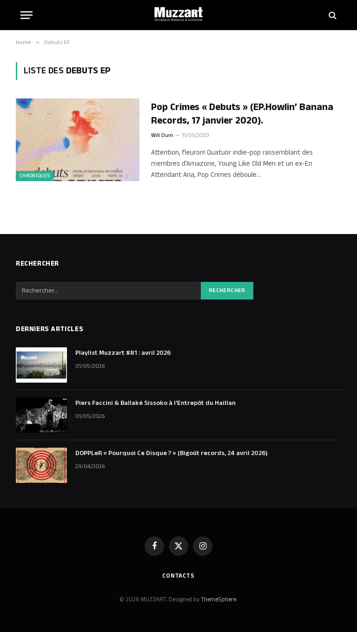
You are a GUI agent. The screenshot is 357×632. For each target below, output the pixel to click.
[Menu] (26, 15)
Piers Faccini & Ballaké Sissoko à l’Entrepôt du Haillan (155, 403)
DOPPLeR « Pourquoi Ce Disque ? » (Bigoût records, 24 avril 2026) (171, 453)
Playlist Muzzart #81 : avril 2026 (123, 353)
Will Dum (162, 135)
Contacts (178, 576)
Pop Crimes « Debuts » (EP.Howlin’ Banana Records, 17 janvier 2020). (242, 114)
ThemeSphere (218, 599)
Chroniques (35, 176)
